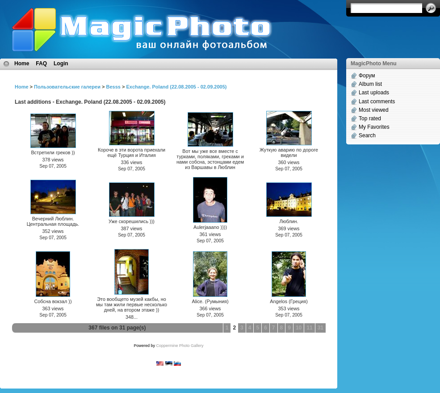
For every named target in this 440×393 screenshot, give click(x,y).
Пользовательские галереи (67, 86)
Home (21, 63)
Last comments (377, 101)
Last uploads (374, 92)
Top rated (370, 118)
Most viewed (374, 110)
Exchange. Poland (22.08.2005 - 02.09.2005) (176, 86)
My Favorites (374, 127)
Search (367, 135)
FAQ (41, 63)
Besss (113, 86)
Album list (370, 84)
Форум (367, 75)
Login (61, 63)
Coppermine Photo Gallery (179, 345)
